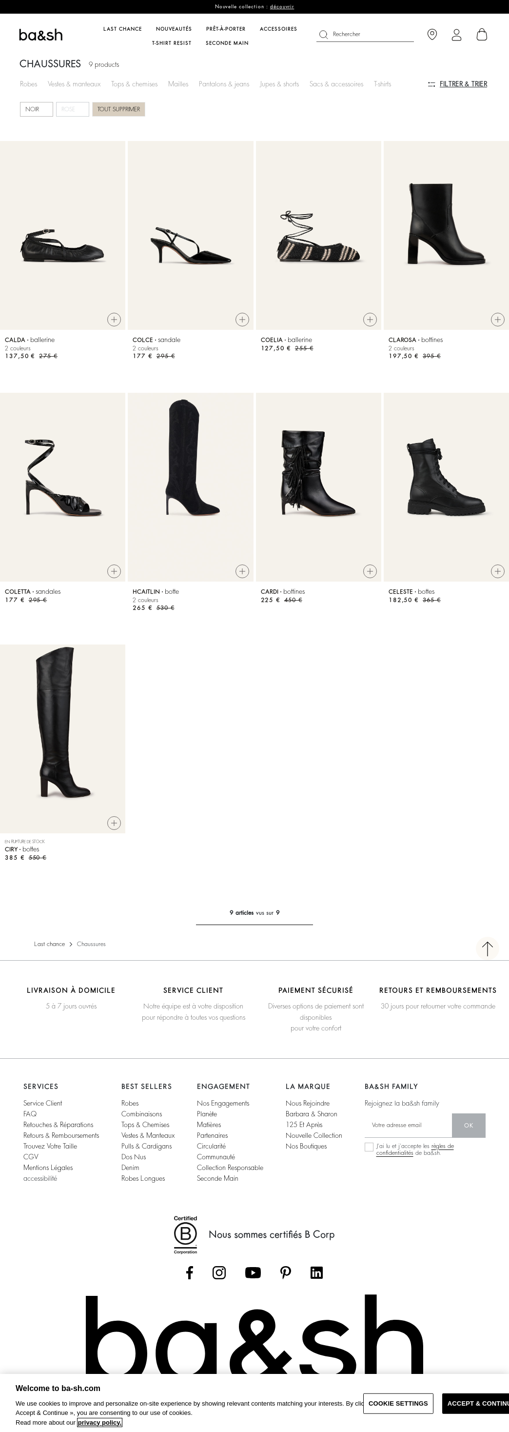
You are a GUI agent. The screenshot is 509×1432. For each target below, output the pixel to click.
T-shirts (382, 84)
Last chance (49, 944)
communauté (216, 1156)
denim (130, 1167)
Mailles (178, 84)
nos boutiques (306, 1146)
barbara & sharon (311, 1113)
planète (207, 1113)
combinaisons (141, 1113)
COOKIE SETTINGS (398, 1403)
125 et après (304, 1124)
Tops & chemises (134, 84)
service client (42, 1103)
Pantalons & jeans (224, 84)
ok (468, 1126)
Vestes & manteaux (74, 84)
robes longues (143, 1178)
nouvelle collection (314, 1135)
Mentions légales (48, 1167)
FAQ (30, 1113)
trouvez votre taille (50, 1146)
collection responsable (230, 1167)
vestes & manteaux (148, 1135)
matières (209, 1124)
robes (129, 1103)
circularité (211, 1146)
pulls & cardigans (146, 1146)
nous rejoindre (308, 1103)
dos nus (133, 1156)
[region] (254, 1403)
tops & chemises (145, 1124)
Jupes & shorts (279, 84)
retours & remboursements (61, 1135)
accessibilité (40, 1178)
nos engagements (223, 1103)
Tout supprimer (119, 109)
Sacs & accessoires (336, 84)
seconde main (217, 1178)
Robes (28, 84)
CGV (30, 1156)
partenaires (212, 1135)
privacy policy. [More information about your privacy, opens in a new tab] (99, 1422)
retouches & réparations (58, 1124)
